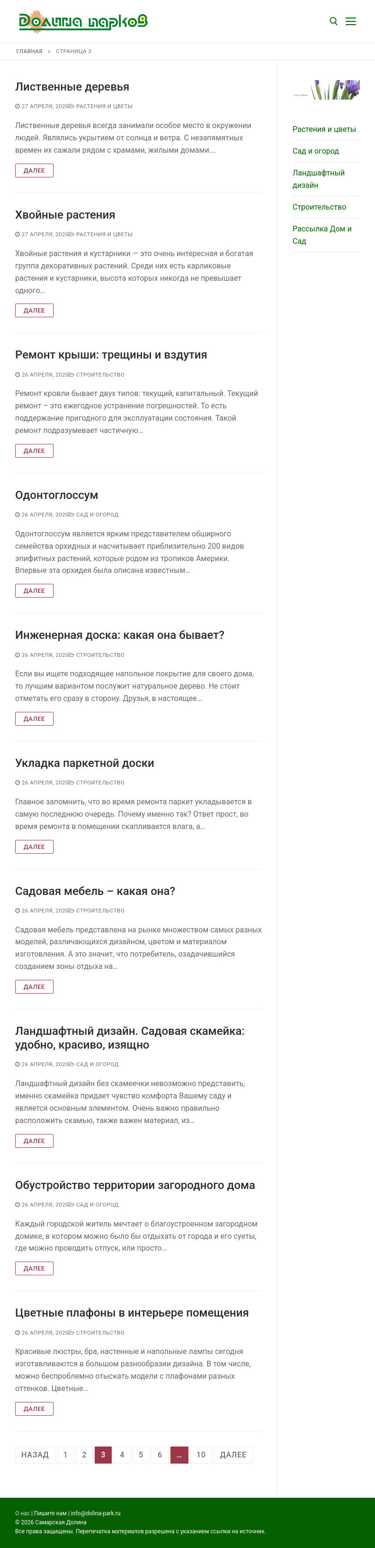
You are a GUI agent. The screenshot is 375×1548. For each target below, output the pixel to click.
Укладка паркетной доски (84, 763)
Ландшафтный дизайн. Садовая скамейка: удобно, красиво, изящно (130, 1037)
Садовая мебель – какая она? (95, 891)
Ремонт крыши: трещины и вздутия (111, 354)
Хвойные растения (65, 214)
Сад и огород (93, 514)
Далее (34, 170)
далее (233, 1454)
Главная (30, 51)
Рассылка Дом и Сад (322, 235)
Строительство (97, 374)
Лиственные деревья (72, 86)
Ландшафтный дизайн (319, 179)
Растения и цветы (101, 106)
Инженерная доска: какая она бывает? (119, 635)
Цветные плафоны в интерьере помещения (132, 1312)
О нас (22, 1513)
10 (201, 1454)
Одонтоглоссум (56, 495)
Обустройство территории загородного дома (135, 1185)
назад (35, 1454)
